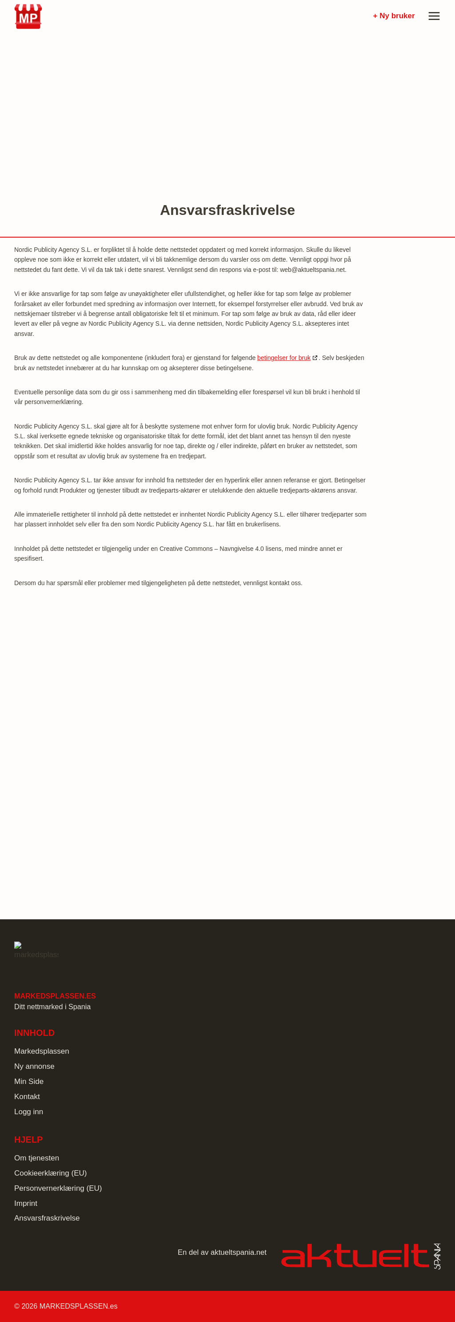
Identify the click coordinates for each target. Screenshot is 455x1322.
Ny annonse (34, 1066)
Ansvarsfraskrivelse (47, 1218)
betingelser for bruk (284, 357)
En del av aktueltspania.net (222, 1252)
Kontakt (27, 1096)
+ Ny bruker (394, 16)
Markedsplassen (41, 1051)
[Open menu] (432, 16)
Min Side (29, 1081)
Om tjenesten (36, 1158)
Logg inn (28, 1112)
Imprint (25, 1203)
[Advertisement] (227, 107)
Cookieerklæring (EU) (50, 1173)
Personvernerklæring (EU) (58, 1188)
